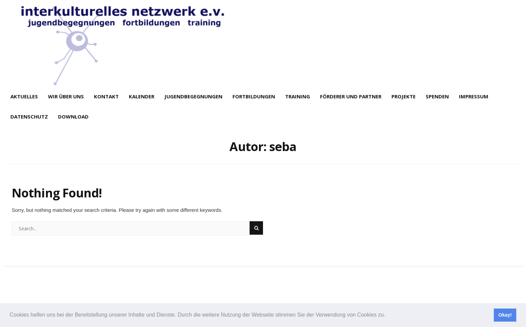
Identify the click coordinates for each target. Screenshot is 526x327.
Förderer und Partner (350, 96)
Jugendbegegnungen (193, 96)
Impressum (473, 96)
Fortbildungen (253, 96)
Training (297, 96)
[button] (388, 316)
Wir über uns (66, 96)
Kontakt (106, 96)
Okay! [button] (505, 315)
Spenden (437, 96)
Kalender (141, 96)
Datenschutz (29, 116)
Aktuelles (24, 96)
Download (73, 116)
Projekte (403, 96)
